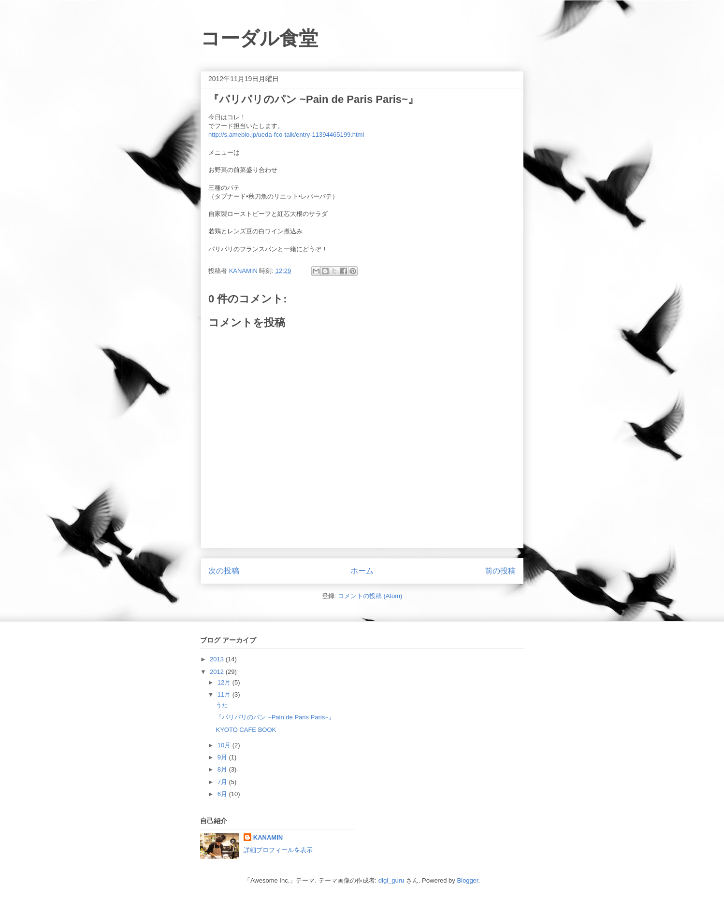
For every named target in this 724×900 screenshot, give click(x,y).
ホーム (362, 571)
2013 (218, 659)
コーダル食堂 (259, 38)
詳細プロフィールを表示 (278, 850)
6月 (223, 794)
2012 (218, 671)
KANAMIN (268, 837)
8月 (223, 769)
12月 (224, 682)
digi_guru (391, 880)
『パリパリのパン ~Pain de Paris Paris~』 (275, 717)
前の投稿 (500, 571)
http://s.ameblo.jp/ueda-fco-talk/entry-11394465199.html (286, 134)
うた (222, 705)
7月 (223, 782)
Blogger (467, 880)
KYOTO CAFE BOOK (246, 729)
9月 (223, 757)
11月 (224, 694)
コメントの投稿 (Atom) (370, 596)
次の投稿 (223, 571)
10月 (224, 745)
